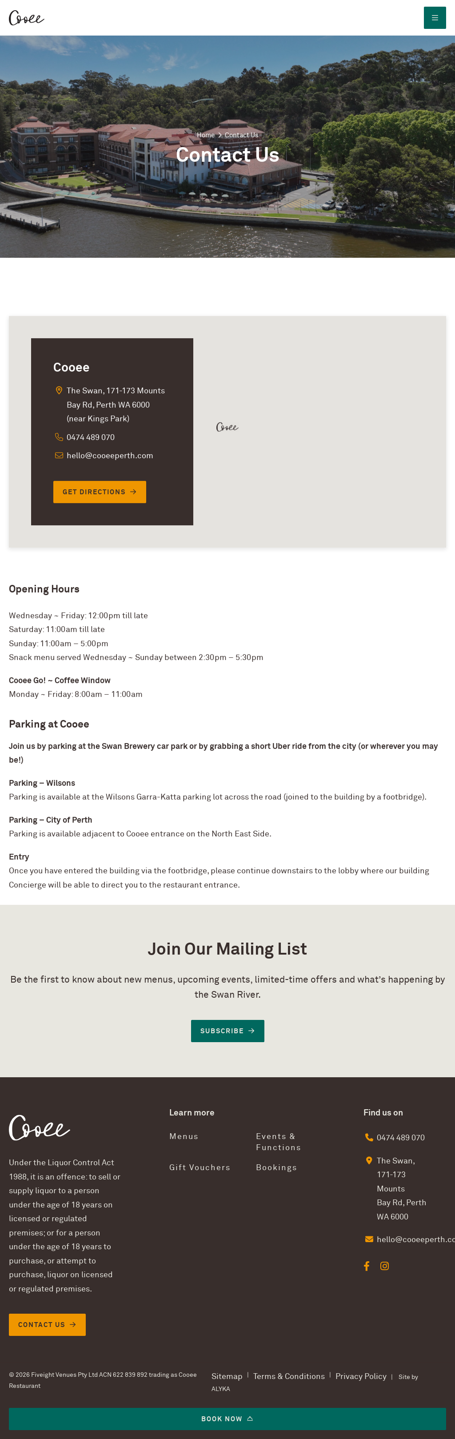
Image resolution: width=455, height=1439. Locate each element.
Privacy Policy (361, 1376)
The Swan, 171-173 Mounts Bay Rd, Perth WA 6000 (402, 1189)
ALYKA (221, 1389)
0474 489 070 (401, 1138)
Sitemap (227, 1376)
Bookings (276, 1168)
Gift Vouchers (200, 1168)
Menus (184, 1136)
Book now (222, 1419)
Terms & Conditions (289, 1376)
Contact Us (41, 1324)
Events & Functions (278, 1142)
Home (206, 135)
